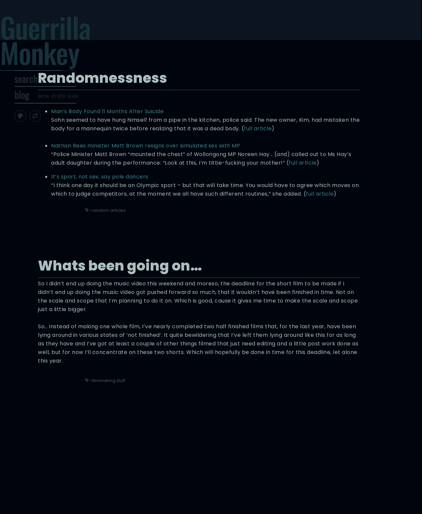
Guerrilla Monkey (70, 47)
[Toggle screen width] (58, 135)
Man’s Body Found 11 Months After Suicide (268, 57)
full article (320, 91)
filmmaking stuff (246, 458)
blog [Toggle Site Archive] (45, 114)
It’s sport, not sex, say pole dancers (261, 165)
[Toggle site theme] (43, 135)
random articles (246, 224)
